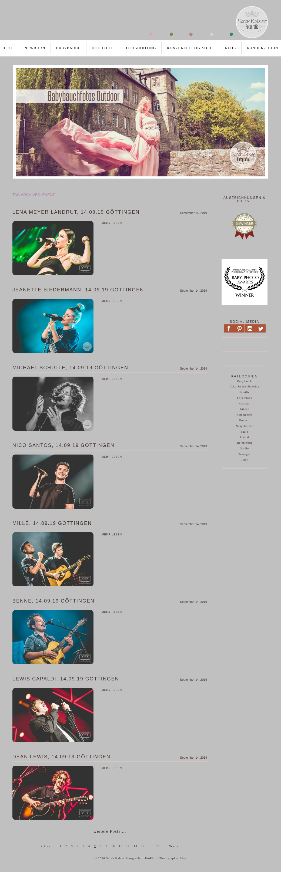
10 (113, 846)
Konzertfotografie (190, 48)
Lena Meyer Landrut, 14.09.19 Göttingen (76, 212)
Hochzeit (102, 48)
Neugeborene (244, 426)
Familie (244, 392)
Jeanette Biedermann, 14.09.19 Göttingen (78, 289)
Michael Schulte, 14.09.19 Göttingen (70, 367)
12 (128, 846)
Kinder (244, 408)
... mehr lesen (110, 223)
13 (135, 846)
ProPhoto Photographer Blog (165, 858)
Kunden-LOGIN (262, 48)
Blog (8, 48)
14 (143, 846)
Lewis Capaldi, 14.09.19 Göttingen (65, 679)
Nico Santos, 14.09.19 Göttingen (63, 445)
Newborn (35, 48)
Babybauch (68, 48)
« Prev (45, 846)
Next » (174, 846)
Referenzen (244, 442)
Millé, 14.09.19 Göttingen (52, 523)
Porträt (244, 437)
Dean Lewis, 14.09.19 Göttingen (61, 756)
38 (157, 846)
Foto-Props (244, 397)
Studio (244, 448)
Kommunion (244, 414)
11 (120, 846)
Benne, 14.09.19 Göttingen (53, 601)
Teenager (245, 454)
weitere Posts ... (109, 831)
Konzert (244, 420)
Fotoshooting (139, 48)
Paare (244, 431)
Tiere (244, 459)
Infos (229, 48)
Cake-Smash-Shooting (244, 386)
